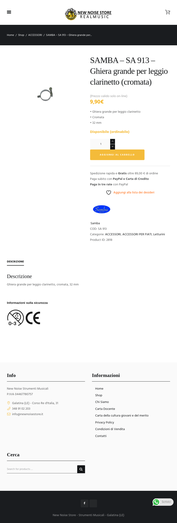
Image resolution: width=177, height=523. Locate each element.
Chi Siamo (102, 402)
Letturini (159, 234)
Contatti (101, 436)
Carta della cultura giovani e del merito (122, 415)
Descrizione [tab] (15, 261)
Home (10, 35)
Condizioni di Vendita (110, 429)
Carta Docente (105, 409)
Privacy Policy (104, 422)
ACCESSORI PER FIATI (137, 234)
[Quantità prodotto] (102, 144)
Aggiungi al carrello (117, 155)
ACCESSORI (35, 35)
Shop (21, 35)
